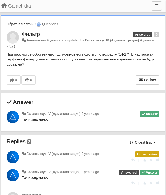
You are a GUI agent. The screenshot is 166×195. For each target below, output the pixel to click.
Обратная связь (20, 24)
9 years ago (90, 114)
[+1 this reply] (144, 160)
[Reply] (133, 160)
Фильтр (31, 34)
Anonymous (36, 40)
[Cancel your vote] (151, 160)
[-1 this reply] (157, 160)
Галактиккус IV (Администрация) (112, 40)
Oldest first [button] (142, 142)
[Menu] (157, 6)
